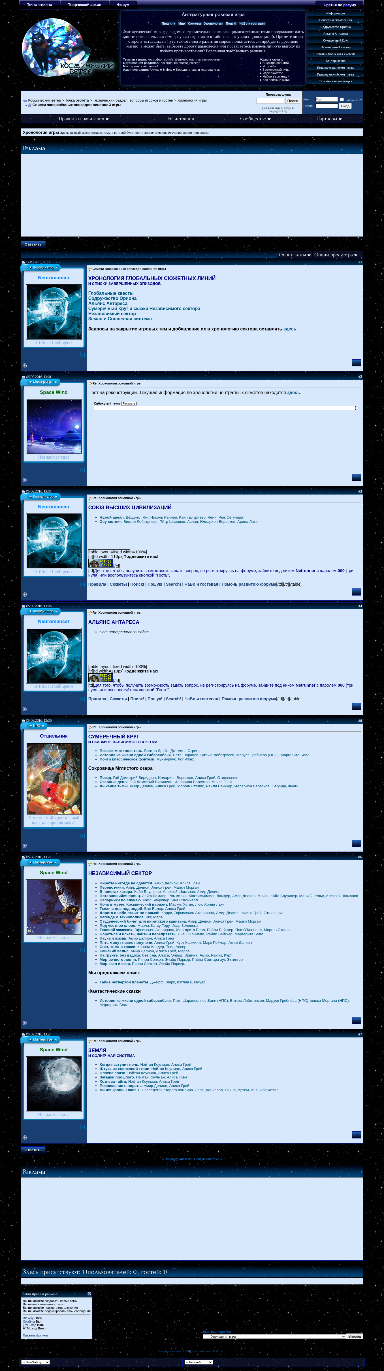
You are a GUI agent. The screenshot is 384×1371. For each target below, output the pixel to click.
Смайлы (29, 1321)
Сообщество (255, 118)
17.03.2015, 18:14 (38, 262)
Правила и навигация (84, 118)
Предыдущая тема (178, 1159)
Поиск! (231, 23)
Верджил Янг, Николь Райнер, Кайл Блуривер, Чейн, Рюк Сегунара (171, 517)
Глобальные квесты (111, 293)
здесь (289, 328)
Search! (173, 584)
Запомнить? (351, 100)
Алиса (154, 69)
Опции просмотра (333, 254)
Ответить (33, 244)
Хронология (213, 23)
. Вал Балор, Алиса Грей (142, 908)
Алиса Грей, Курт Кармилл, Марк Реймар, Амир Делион (176, 942)
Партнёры (329, 118)
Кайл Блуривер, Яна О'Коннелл (149, 900)
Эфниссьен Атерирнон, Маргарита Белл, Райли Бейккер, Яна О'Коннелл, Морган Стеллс (195, 930)
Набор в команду (275, 76)
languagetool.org (278, 111)
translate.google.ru (284, 108)
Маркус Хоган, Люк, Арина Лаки (162, 904)
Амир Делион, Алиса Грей (137, 938)
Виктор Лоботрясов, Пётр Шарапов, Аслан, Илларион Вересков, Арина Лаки (179, 521)
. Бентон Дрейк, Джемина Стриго (150, 751)
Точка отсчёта (77, 100)
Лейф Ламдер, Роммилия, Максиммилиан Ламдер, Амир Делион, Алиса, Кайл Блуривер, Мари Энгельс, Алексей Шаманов (229, 896)
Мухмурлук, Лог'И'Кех (147, 759)
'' (356, 363)
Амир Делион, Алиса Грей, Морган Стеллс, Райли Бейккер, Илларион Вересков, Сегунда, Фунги (199, 786)
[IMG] (27, 1325)
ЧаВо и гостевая (252, 23)
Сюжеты (194, 23)
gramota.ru (268, 108)
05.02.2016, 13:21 (38, 857)
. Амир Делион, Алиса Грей (150, 883)
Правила (168, 23)
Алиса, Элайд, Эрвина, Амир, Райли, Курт (166, 955)
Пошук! (155, 584)
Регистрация (181, 118)
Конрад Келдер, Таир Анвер (143, 947)
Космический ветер (44, 100)
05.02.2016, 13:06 (39, 606)
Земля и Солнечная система (120, 318)
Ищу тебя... (271, 66)
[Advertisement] (192, 195)
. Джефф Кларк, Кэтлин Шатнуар (153, 982)
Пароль (309, 106)
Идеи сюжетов (273, 73)
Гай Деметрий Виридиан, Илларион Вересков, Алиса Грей (166, 782)
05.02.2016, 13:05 (39, 491)
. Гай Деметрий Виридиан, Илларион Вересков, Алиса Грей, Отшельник (168, 777)
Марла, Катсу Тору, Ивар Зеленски (149, 925)
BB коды (29, 1318)
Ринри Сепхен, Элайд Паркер (142, 964)
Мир (181, 23)
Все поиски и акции (276, 79)
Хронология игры (191, 100)
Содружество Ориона (112, 298)
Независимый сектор (112, 313)
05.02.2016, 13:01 (38, 377)
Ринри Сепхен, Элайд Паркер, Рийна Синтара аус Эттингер (171, 959)
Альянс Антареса (107, 303)
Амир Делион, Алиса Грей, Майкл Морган (180, 921)
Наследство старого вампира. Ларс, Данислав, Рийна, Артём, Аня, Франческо (189, 1090)
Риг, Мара (131, 917)
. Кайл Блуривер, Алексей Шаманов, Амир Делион (160, 891)
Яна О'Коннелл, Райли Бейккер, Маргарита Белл (181, 934)
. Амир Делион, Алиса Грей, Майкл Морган (149, 887)
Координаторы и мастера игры (198, 69)
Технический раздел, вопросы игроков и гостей (133, 100)
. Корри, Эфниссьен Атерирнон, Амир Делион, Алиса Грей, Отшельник (191, 913)
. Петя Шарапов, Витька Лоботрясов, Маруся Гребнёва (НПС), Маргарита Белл (205, 755)
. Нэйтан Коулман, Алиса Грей (145, 1064)
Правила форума (35, 1335)
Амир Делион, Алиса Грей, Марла (145, 951)
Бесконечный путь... (277, 69)
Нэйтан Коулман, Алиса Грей (139, 1073)
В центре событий (276, 63)
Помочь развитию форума (249, 584)
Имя (307, 99)
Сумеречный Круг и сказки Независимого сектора (144, 308)
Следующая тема (206, 1159)
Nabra (167, 69)
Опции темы (292, 254)
